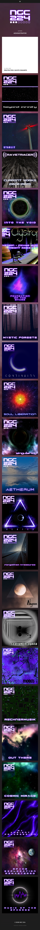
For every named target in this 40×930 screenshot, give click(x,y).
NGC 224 (22, 922)
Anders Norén (22, 925)
